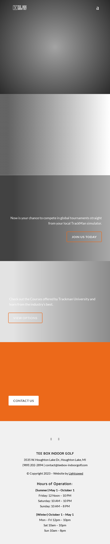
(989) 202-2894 (32, 465)
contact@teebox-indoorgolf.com (66, 465)
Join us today (84, 237)
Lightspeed (76, 473)
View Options (25, 318)
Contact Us (23, 400)
